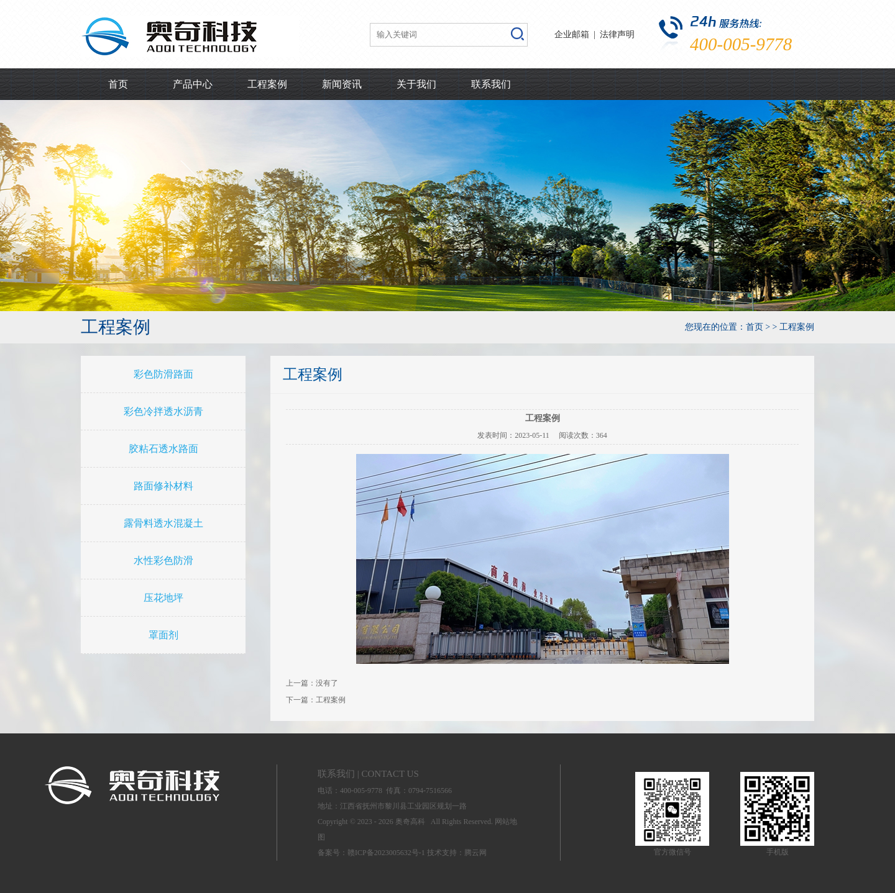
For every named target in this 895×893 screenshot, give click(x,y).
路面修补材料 (163, 486)
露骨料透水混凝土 (163, 523)
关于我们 (416, 84)
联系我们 (491, 84)
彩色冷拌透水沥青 (163, 411)
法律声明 (617, 34)
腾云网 (475, 852)
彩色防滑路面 (163, 374)
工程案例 (267, 84)
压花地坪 (163, 597)
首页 (118, 84)
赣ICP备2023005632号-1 (386, 852)
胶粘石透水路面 (163, 448)
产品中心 (193, 84)
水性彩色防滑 (163, 560)
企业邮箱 (571, 34)
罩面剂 (163, 635)
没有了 (327, 683)
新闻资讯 (342, 84)
